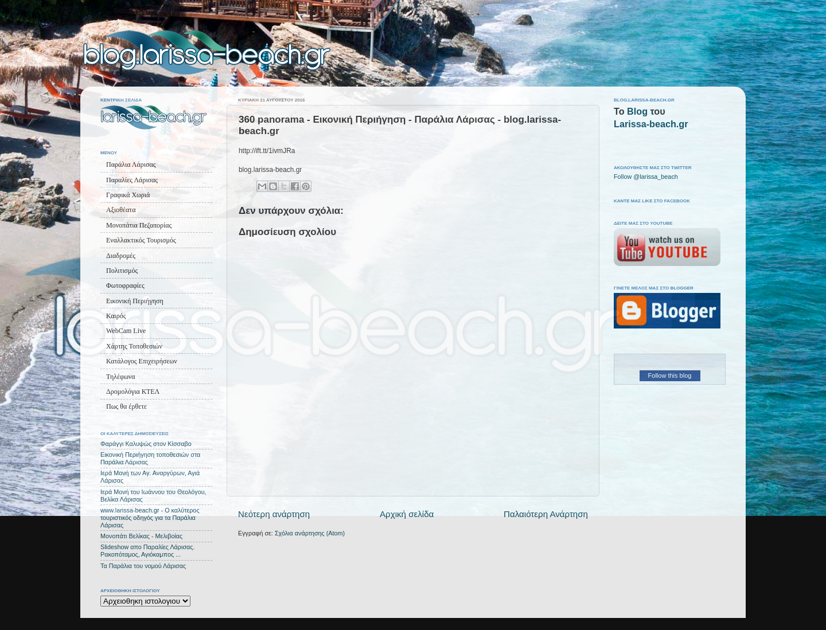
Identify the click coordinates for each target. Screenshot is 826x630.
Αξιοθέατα (120, 210)
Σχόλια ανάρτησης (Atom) (310, 533)
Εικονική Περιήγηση (134, 301)
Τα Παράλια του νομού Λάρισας (143, 565)
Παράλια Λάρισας (130, 165)
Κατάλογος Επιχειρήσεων (141, 361)
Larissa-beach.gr (651, 124)
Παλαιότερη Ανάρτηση (546, 514)
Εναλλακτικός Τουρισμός (141, 240)
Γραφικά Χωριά (128, 195)
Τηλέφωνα (120, 377)
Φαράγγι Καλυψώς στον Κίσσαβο (146, 443)
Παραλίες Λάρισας (132, 180)
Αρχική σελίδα (407, 514)
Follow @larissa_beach (646, 176)
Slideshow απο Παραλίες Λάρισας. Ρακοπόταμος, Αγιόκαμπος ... (147, 550)
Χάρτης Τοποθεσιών (134, 346)
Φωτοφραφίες (125, 285)
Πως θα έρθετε (126, 406)
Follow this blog (670, 375)
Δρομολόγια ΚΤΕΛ (132, 392)
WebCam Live (126, 331)
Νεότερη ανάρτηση (274, 514)
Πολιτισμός (122, 271)
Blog (637, 111)
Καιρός (116, 316)
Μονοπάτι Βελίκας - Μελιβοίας (141, 536)
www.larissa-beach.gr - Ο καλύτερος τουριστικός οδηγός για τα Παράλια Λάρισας (150, 518)
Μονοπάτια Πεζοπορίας (139, 225)
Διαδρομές (120, 256)
